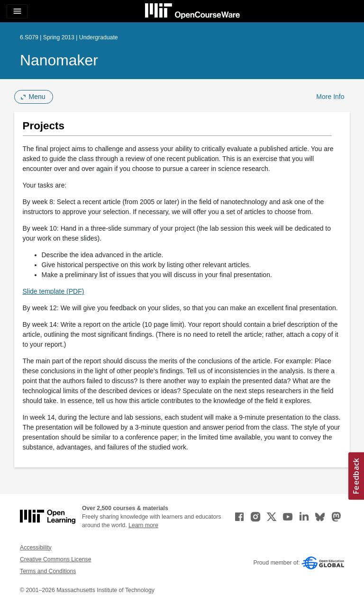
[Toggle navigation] (17, 11)
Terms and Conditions (48, 571)
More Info (330, 96)
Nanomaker (59, 60)
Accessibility (36, 547)
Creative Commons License (55, 559)
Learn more (143, 525)
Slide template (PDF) (53, 291)
